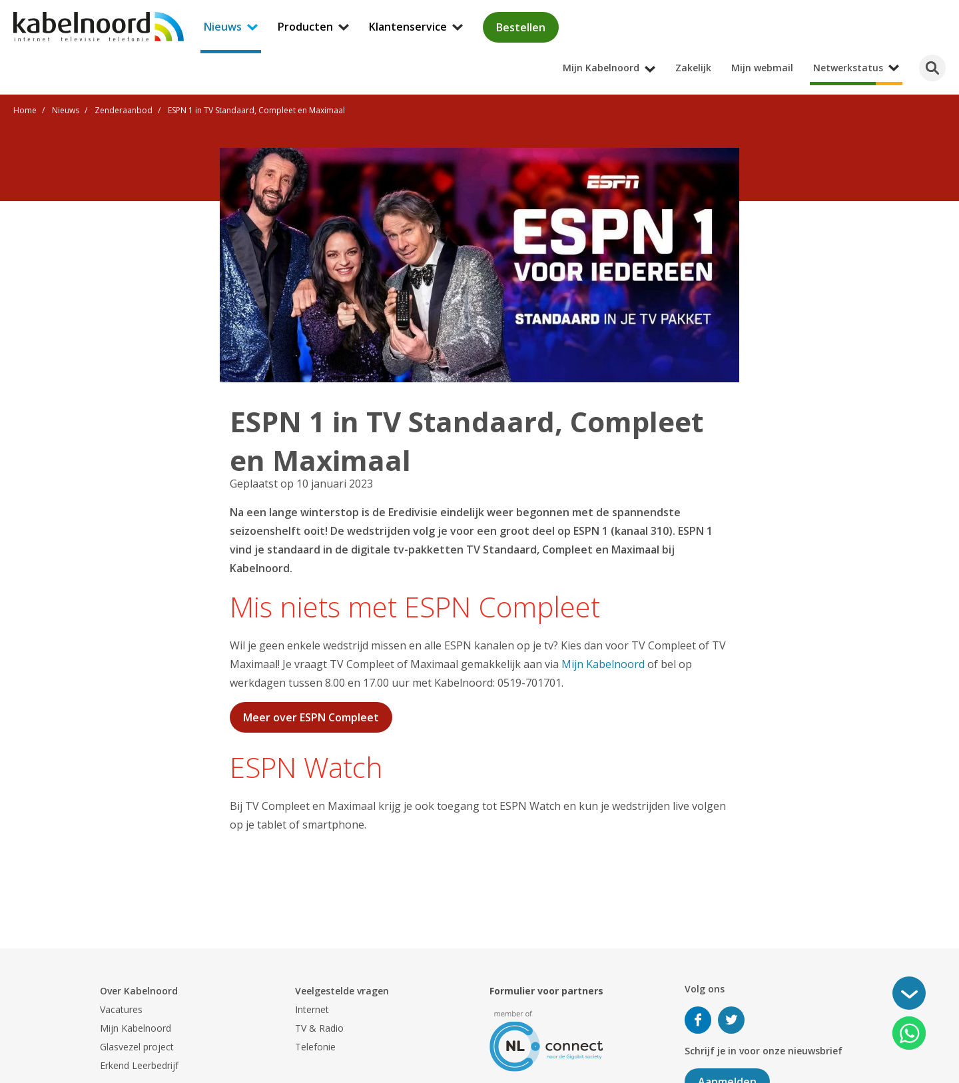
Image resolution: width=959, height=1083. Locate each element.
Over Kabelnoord (139, 990)
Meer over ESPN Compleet (311, 717)
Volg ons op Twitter (731, 1020)
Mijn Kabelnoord (603, 664)
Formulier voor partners (546, 990)
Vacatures (121, 1009)
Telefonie (315, 1046)
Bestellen (520, 27)
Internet (312, 1009)
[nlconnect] (546, 1040)
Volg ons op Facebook (698, 1020)
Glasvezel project (137, 1046)
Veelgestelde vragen (342, 990)
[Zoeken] (932, 68)
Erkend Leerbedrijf (139, 1065)
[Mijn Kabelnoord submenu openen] (955, 9)
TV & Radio (319, 1028)
